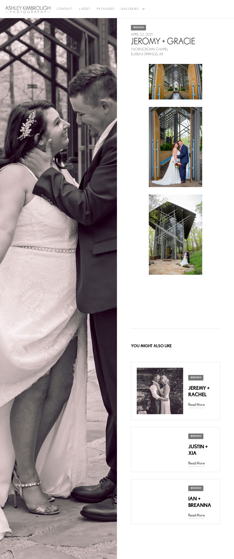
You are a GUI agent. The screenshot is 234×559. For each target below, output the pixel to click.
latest (84, 9)
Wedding (138, 27)
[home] (28, 9)
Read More (196, 405)
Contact (65, 9)
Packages (105, 9)
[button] (130, 9)
